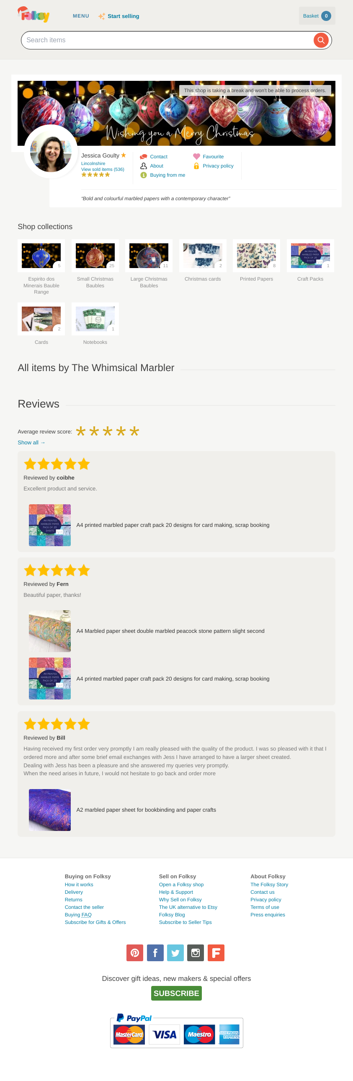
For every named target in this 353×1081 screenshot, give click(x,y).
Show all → (32, 442)
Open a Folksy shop (181, 885)
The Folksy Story (269, 885)
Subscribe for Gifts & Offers (95, 922)
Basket (317, 16)
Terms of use (264, 907)
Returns (73, 900)
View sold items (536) (102, 169)
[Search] (321, 40)
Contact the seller (84, 907)
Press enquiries (267, 915)
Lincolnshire (93, 163)
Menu (81, 16)
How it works (79, 885)
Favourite (213, 157)
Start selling (123, 16)
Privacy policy (218, 166)
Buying (78, 915)
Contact (158, 157)
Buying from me (167, 175)
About (156, 166)
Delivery (74, 892)
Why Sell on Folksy (180, 900)
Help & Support (176, 892)
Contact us (262, 892)
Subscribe (176, 993)
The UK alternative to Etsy (188, 907)
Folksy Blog (172, 915)
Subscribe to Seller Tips (185, 922)
